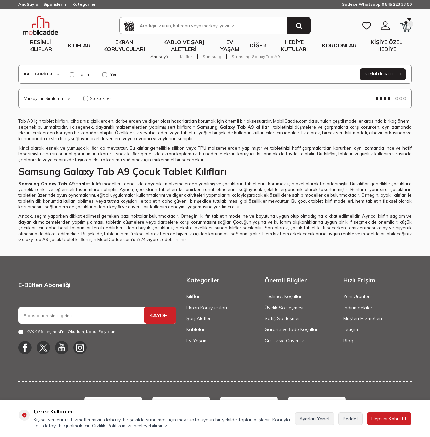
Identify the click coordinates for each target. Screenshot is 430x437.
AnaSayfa (28, 4)
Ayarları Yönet (314, 418)
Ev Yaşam (229, 45)
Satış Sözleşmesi (283, 318)
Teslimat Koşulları (284, 296)
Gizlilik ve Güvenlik (284, 340)
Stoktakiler (97, 98)
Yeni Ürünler (356, 296)
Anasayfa (160, 56)
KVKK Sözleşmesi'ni (46, 331)
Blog (348, 340)
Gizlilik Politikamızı (111, 426)
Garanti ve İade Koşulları (292, 329)
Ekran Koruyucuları (124, 45)
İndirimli (81, 74)
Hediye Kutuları (294, 45)
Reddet (350, 418)
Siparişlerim (55, 4)
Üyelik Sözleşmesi (284, 308)
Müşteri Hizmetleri (362, 318)
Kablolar (195, 329)
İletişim (350, 329)
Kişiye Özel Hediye (386, 45)
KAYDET (160, 315)
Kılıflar (79, 45)
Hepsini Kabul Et (389, 418)
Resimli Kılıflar (40, 45)
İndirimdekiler (357, 308)
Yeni (110, 74)
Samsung (212, 56)
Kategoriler (84, 4)
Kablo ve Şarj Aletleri (183, 45)
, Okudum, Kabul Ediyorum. (68, 331)
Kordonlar (339, 45)
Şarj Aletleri (199, 318)
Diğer (258, 45)
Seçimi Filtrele (383, 74)
